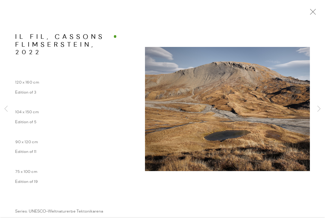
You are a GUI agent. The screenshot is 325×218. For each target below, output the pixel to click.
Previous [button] (6, 109)
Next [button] (319, 109)
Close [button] (311, 13)
